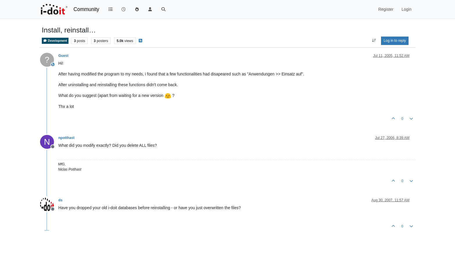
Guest (63, 56)
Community (86, 9)
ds (60, 200)
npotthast (66, 138)
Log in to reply (395, 41)
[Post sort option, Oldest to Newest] (374, 41)
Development (55, 41)
